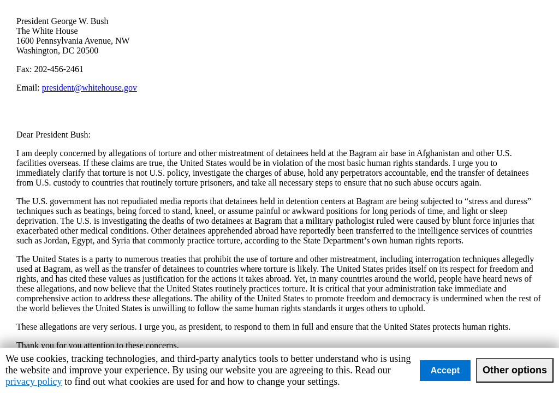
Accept (445, 370)
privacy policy (33, 381)
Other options (515, 370)
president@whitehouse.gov (89, 87)
